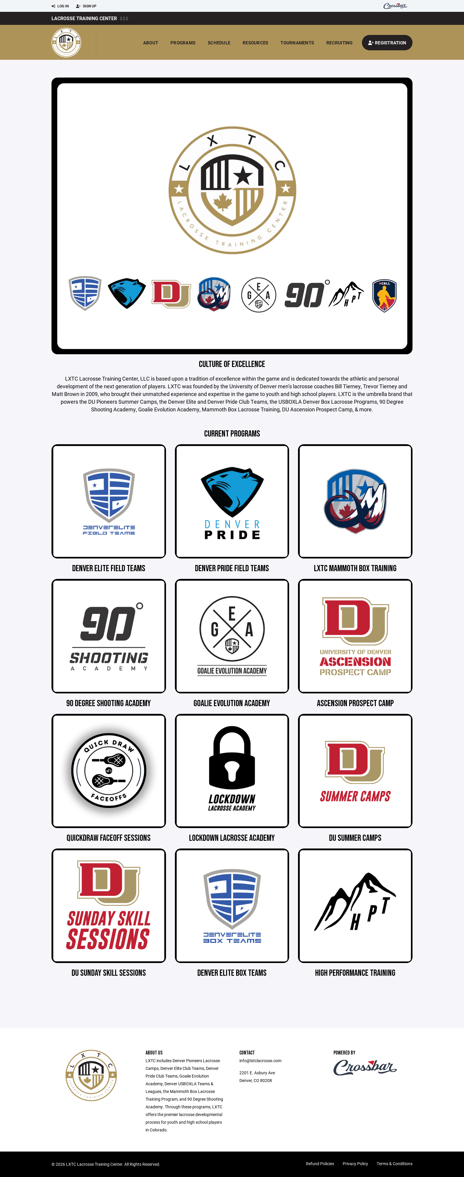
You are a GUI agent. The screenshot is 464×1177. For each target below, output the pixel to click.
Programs (182, 43)
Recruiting (339, 43)
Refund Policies (320, 1163)
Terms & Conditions (395, 1163)
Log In (60, 6)
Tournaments (297, 43)
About (150, 43)
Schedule (219, 43)
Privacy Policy (355, 1163)
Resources (255, 43)
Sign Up (86, 6)
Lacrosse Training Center (84, 18)
